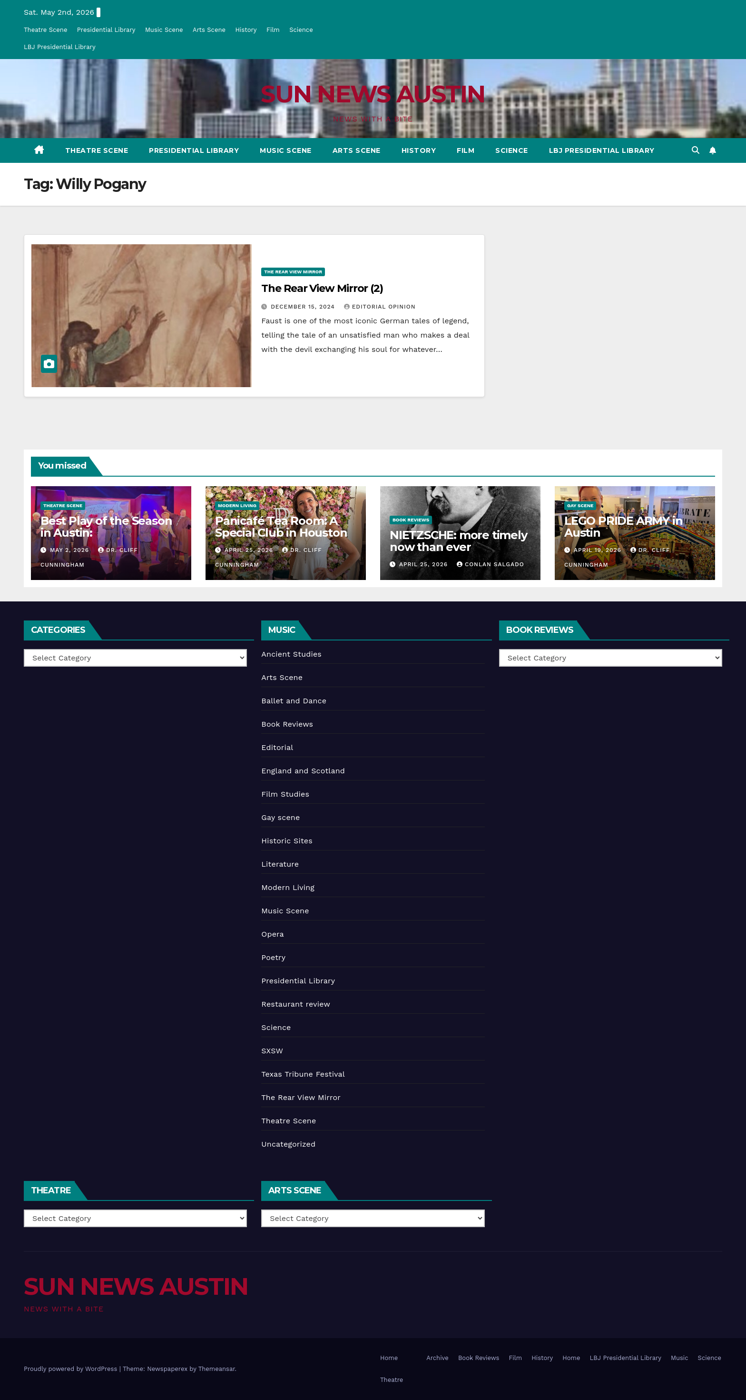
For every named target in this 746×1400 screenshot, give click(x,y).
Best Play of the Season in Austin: (106, 527)
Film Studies (285, 794)
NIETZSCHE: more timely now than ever (458, 541)
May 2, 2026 (70, 550)
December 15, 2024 (304, 306)
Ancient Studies (291, 654)
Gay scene (580, 505)
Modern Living (237, 505)
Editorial (277, 747)
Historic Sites (287, 840)
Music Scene (164, 29)
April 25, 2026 (250, 550)
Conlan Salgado (490, 564)
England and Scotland (303, 770)
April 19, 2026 (599, 550)
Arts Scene (209, 29)
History (245, 29)
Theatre (391, 1379)
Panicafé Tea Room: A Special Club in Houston (281, 527)
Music (679, 1357)
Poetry (273, 957)
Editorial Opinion (380, 306)
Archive (437, 1357)
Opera (272, 934)
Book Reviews (411, 519)
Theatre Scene (45, 29)
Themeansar (216, 1368)
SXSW (272, 1050)
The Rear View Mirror (293, 271)
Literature (280, 864)
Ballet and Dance (293, 700)
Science (301, 29)
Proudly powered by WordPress (71, 1368)
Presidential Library (106, 29)
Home (389, 1357)
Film (273, 29)
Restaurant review (295, 1004)
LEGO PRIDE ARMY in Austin (623, 527)
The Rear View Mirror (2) (322, 288)
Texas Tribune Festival (303, 1074)
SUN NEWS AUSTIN (373, 94)
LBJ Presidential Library (60, 46)
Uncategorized (288, 1144)
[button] (695, 150)
